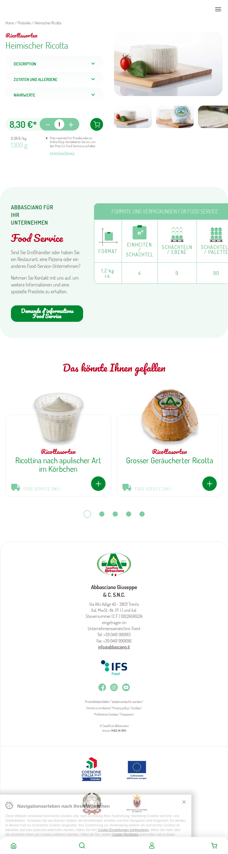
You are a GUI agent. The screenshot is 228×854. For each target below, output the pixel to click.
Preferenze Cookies (106, 714)
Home (13, 846)
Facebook (102, 687)
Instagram (114, 687)
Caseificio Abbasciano (25, 9)
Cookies (136, 708)
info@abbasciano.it (114, 647)
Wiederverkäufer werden (127, 702)
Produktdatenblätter (97, 702)
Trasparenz (127, 714)
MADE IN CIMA (118, 730)
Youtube (126, 687)
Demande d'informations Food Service (47, 313)
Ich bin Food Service (62, 153)
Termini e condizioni (98, 708)
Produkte (24, 23)
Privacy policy (120, 708)
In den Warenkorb (96, 124)
